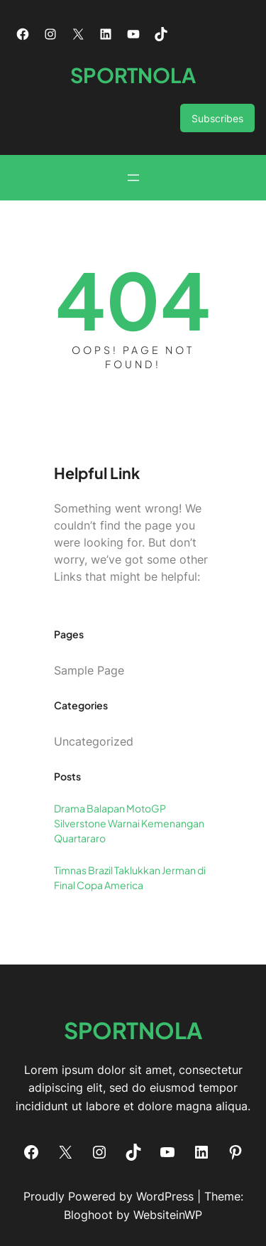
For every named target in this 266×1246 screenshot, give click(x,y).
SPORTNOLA (133, 74)
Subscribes (217, 118)
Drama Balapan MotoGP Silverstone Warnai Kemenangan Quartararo (129, 823)
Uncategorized (93, 741)
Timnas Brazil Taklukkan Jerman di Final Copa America (130, 877)
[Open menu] (133, 177)
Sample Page (89, 670)
